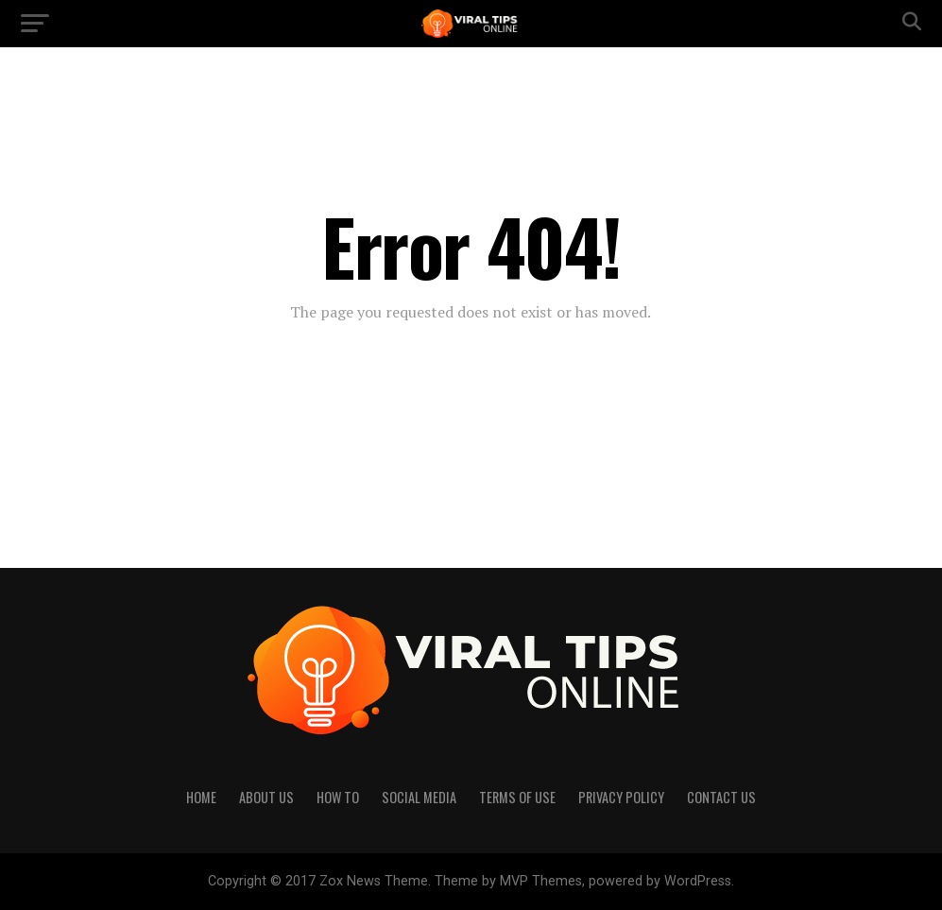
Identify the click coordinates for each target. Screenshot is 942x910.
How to (338, 797)
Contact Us (721, 797)
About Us (266, 797)
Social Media (419, 797)
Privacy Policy (621, 797)
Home (201, 797)
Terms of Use (517, 797)
